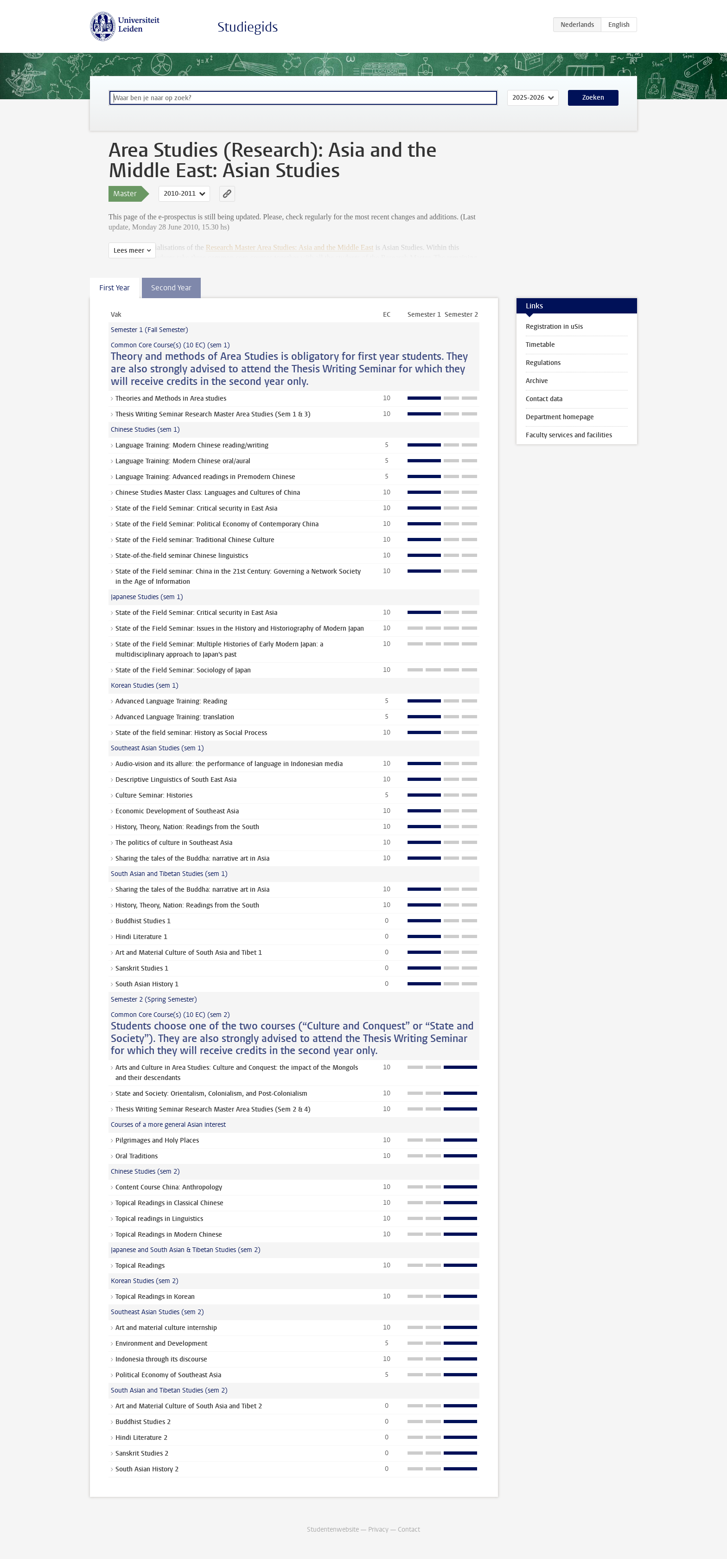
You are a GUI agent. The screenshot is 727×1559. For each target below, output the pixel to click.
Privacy (378, 1529)
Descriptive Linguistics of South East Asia (175, 779)
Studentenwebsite (333, 1529)
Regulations (543, 362)
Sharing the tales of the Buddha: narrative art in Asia (192, 858)
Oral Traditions (136, 1156)
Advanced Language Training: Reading (171, 701)
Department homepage (560, 417)
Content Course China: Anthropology (168, 1187)
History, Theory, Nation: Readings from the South (187, 827)
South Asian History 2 (147, 1469)
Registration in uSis (554, 326)
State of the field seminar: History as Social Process (191, 732)
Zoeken (593, 97)
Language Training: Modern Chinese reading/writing (191, 445)
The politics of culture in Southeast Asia (173, 842)
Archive (537, 381)
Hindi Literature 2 (141, 1437)
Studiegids (247, 27)
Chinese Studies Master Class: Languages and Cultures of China (207, 492)
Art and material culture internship (166, 1327)
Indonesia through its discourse (161, 1359)
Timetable (540, 344)
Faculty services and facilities (569, 435)
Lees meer (129, 250)
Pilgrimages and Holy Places (157, 1140)
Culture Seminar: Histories (153, 795)
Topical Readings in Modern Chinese (168, 1234)
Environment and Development (161, 1343)
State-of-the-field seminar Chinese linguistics (181, 555)
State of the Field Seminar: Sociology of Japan (183, 670)
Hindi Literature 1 (141, 937)
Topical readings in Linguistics (159, 1218)
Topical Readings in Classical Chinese (169, 1203)
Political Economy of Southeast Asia (168, 1375)
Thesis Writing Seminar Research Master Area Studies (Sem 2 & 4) (213, 1109)
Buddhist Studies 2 (143, 1422)
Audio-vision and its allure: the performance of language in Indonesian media (229, 764)
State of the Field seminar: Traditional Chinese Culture (194, 540)
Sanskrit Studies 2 (141, 1453)
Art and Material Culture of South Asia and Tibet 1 (188, 952)
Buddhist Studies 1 (143, 921)
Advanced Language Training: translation (174, 717)
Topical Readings (140, 1265)
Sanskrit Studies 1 (141, 968)
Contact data (544, 399)
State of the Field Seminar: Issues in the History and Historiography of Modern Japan (239, 628)
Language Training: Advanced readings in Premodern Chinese (205, 477)
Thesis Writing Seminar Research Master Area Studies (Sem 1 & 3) (213, 414)
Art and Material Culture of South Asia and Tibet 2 (188, 1406)
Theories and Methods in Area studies (170, 398)
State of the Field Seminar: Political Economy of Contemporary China (217, 524)
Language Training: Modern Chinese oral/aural (182, 461)
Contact (409, 1529)
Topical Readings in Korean (155, 1296)
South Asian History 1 (147, 984)
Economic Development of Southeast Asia (177, 811)
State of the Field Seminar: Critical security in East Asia (196, 508)
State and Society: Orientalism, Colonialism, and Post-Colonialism (211, 1093)
